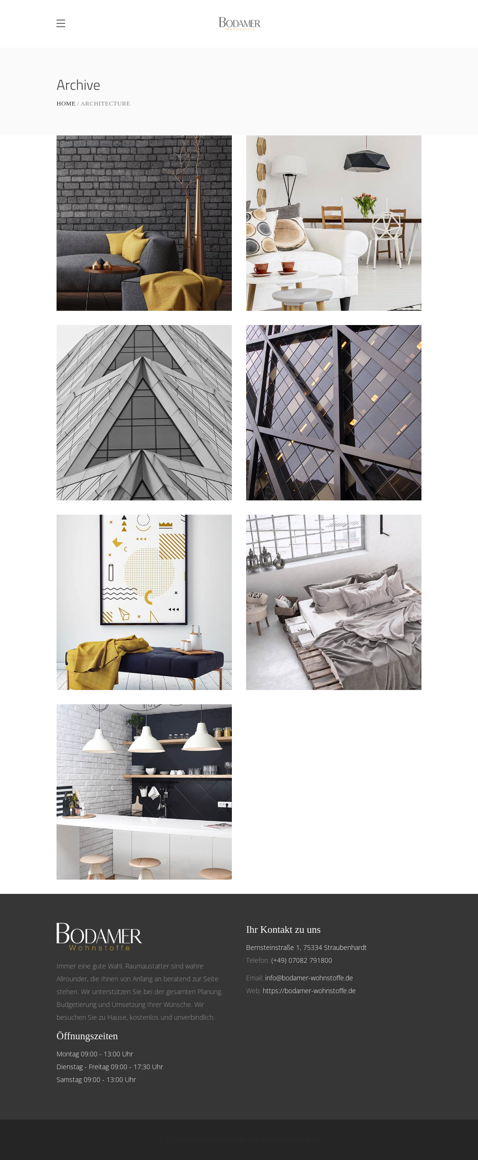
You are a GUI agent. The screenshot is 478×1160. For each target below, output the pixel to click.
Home (66, 103)
